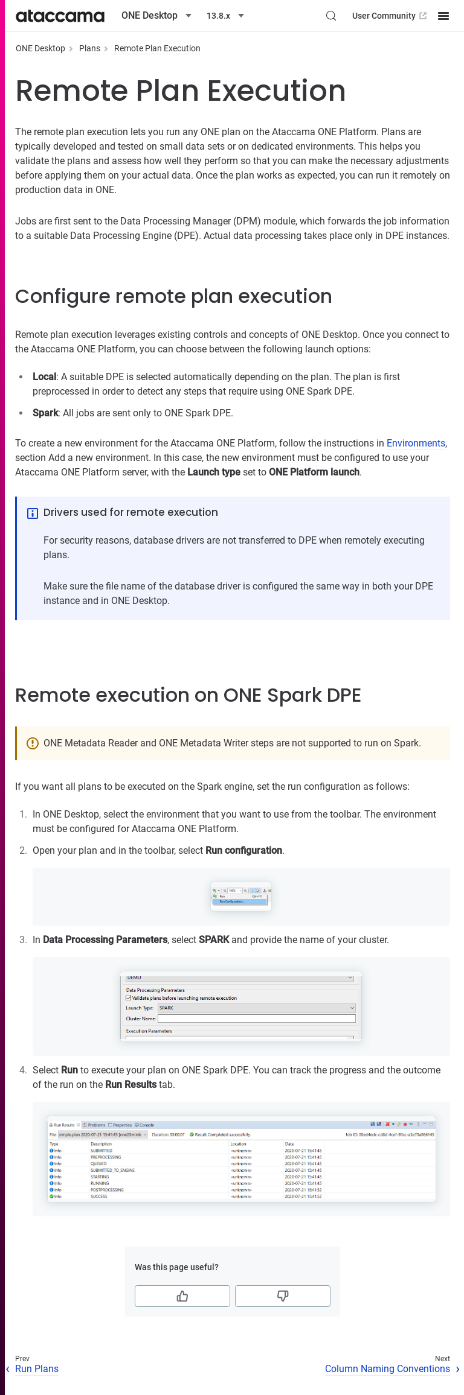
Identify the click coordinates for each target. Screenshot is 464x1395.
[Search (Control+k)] (331, 16)
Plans (89, 48)
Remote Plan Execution (157, 48)
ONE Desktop (40, 48)
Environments (416, 443)
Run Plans (37, 1368)
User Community (390, 16)
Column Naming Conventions (387, 1368)
